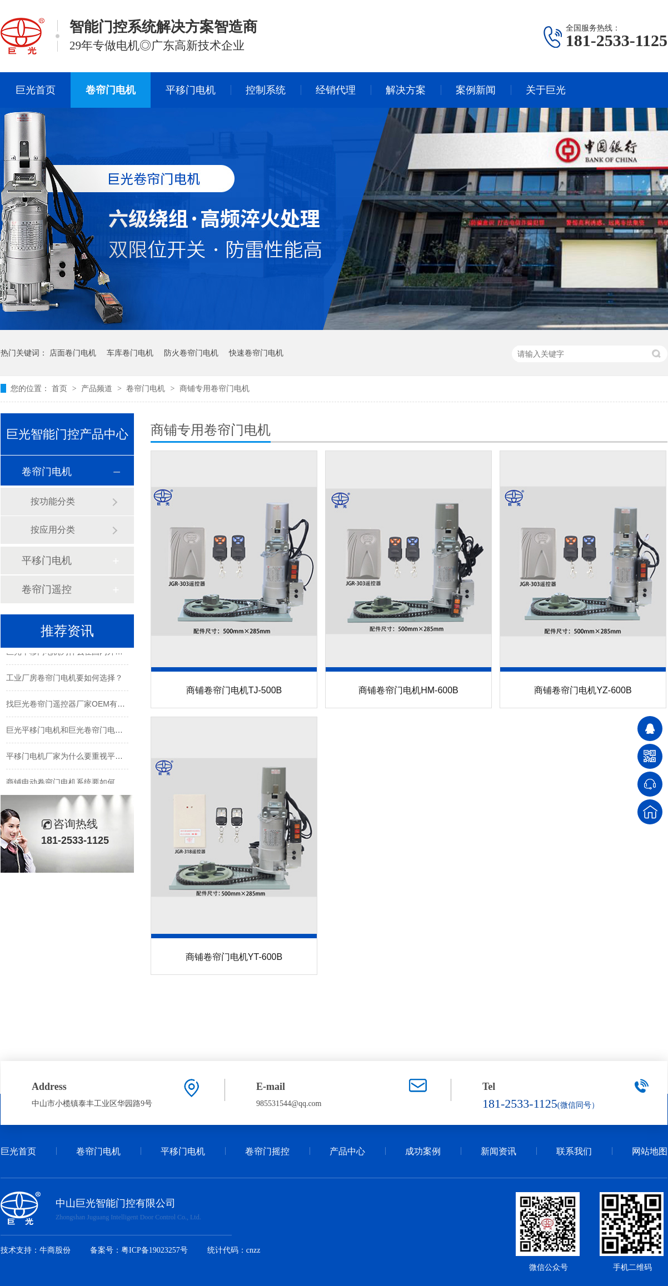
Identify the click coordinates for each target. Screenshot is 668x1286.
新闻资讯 (498, 1151)
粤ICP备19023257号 (154, 1250)
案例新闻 (476, 90)
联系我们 (574, 1151)
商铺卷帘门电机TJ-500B (234, 690)
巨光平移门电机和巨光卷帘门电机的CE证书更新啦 (93, 731)
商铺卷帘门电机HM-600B (408, 690)
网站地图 (649, 1151)
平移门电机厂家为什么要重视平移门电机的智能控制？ (99, 757)
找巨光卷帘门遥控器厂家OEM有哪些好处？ (81, 704)
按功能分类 (53, 501)
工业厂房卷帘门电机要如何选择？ (64, 678)
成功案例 (423, 1151)
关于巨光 (546, 90)
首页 (60, 388)
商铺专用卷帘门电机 (215, 388)
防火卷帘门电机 (191, 352)
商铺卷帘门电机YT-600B (234, 957)
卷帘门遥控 (47, 589)
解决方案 (406, 90)
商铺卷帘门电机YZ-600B (582, 690)
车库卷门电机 (130, 352)
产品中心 (347, 1151)
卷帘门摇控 (267, 1151)
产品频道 (97, 388)
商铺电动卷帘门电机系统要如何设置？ (72, 783)
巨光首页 (36, 90)
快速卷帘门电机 (256, 352)
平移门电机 (191, 90)
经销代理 (336, 90)
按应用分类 (53, 529)
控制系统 (266, 90)
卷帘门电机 (111, 90)
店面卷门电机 (72, 352)
